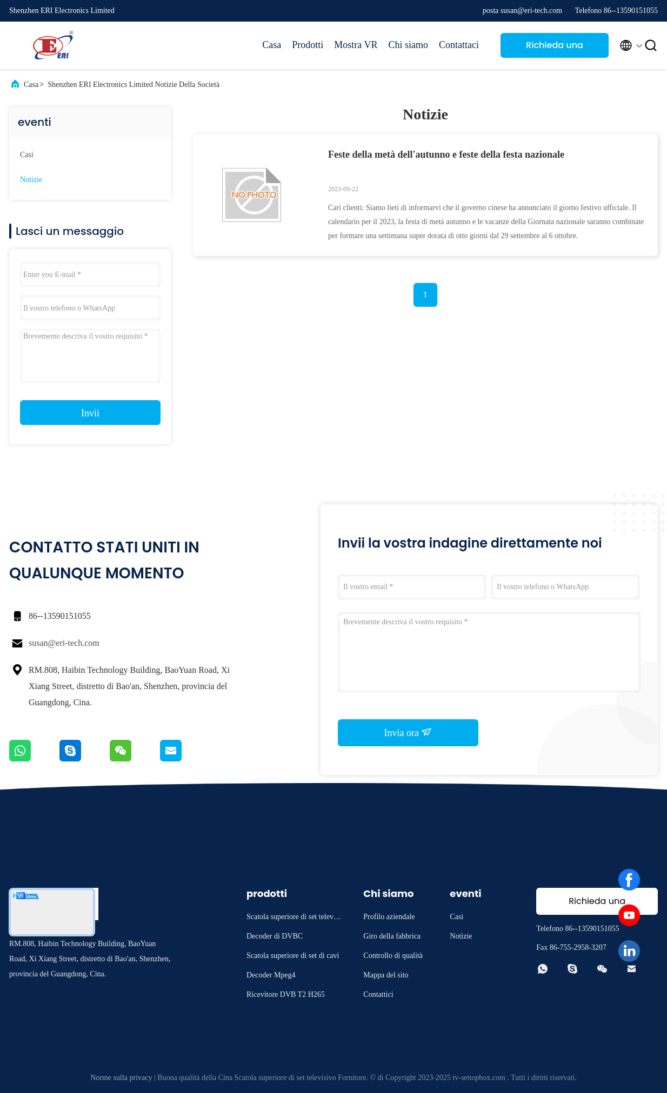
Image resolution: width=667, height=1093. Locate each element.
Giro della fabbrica (392, 936)
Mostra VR (355, 44)
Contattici (378, 994)
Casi (27, 155)
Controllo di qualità (393, 956)
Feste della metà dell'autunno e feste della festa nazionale (446, 154)
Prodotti (307, 44)
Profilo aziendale (389, 917)
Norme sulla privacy (121, 1078)
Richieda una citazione (554, 48)
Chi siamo (409, 44)
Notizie (31, 180)
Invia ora (408, 732)
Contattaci (459, 44)
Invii (90, 413)
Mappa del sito (385, 975)
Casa (271, 44)
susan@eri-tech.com (64, 642)
